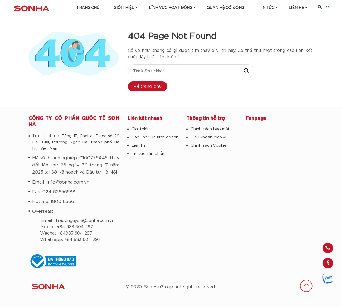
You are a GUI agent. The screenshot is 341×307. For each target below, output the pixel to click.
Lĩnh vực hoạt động (170, 8)
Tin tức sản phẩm (148, 154)
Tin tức (266, 8)
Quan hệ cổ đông (225, 8)
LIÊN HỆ (296, 8)
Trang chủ (87, 8)
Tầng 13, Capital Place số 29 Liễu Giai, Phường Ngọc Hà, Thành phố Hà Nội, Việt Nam (75, 142)
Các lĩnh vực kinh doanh (154, 137)
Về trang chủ (147, 86)
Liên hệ (138, 145)
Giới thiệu (124, 8)
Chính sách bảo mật (210, 129)
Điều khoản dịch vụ (209, 137)
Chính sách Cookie (208, 145)
